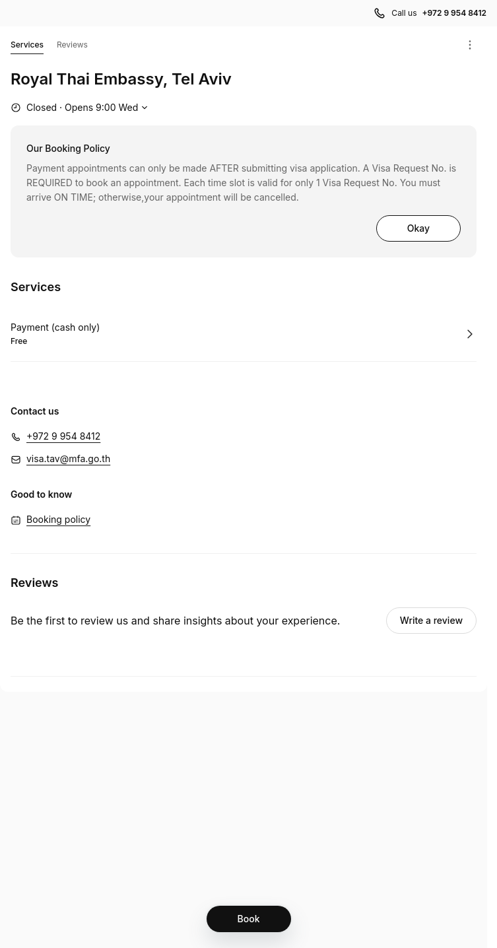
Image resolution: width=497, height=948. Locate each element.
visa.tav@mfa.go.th (68, 458)
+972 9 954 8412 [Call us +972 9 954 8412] (454, 13)
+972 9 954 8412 (63, 436)
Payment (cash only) (55, 327)
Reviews (72, 45)
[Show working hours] (81, 107)
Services (27, 47)
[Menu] (470, 45)
